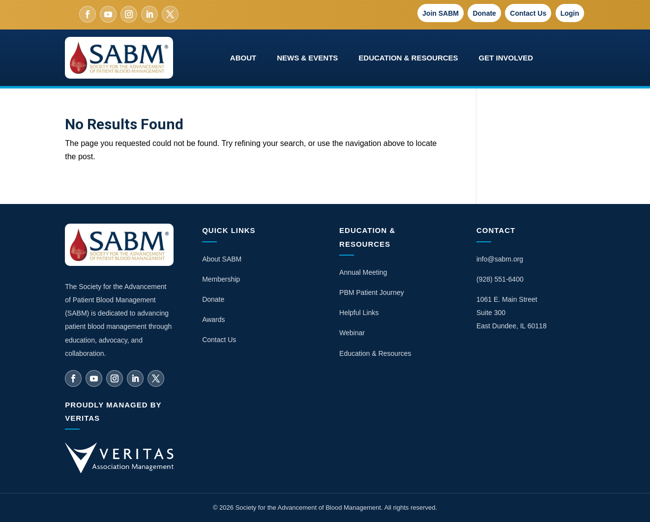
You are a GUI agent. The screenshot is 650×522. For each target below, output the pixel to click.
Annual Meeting (363, 272)
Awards (213, 319)
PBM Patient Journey (371, 292)
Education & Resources (408, 58)
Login (570, 13)
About (243, 58)
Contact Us (528, 13)
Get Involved (506, 58)
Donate (484, 13)
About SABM (221, 259)
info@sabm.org (499, 259)
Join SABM (440, 13)
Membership (221, 279)
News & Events (307, 58)
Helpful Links (359, 313)
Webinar (352, 333)
